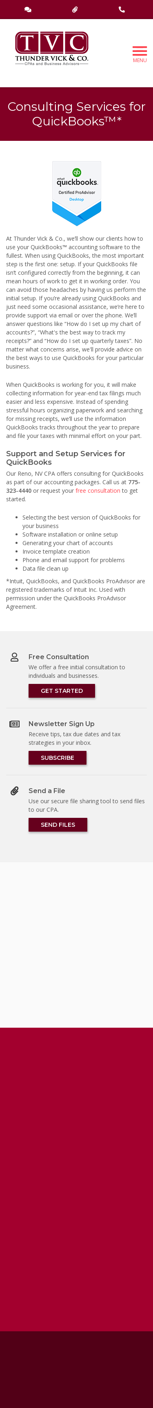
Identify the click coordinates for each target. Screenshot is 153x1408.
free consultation (97, 490)
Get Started (62, 690)
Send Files (58, 824)
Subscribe (57, 757)
